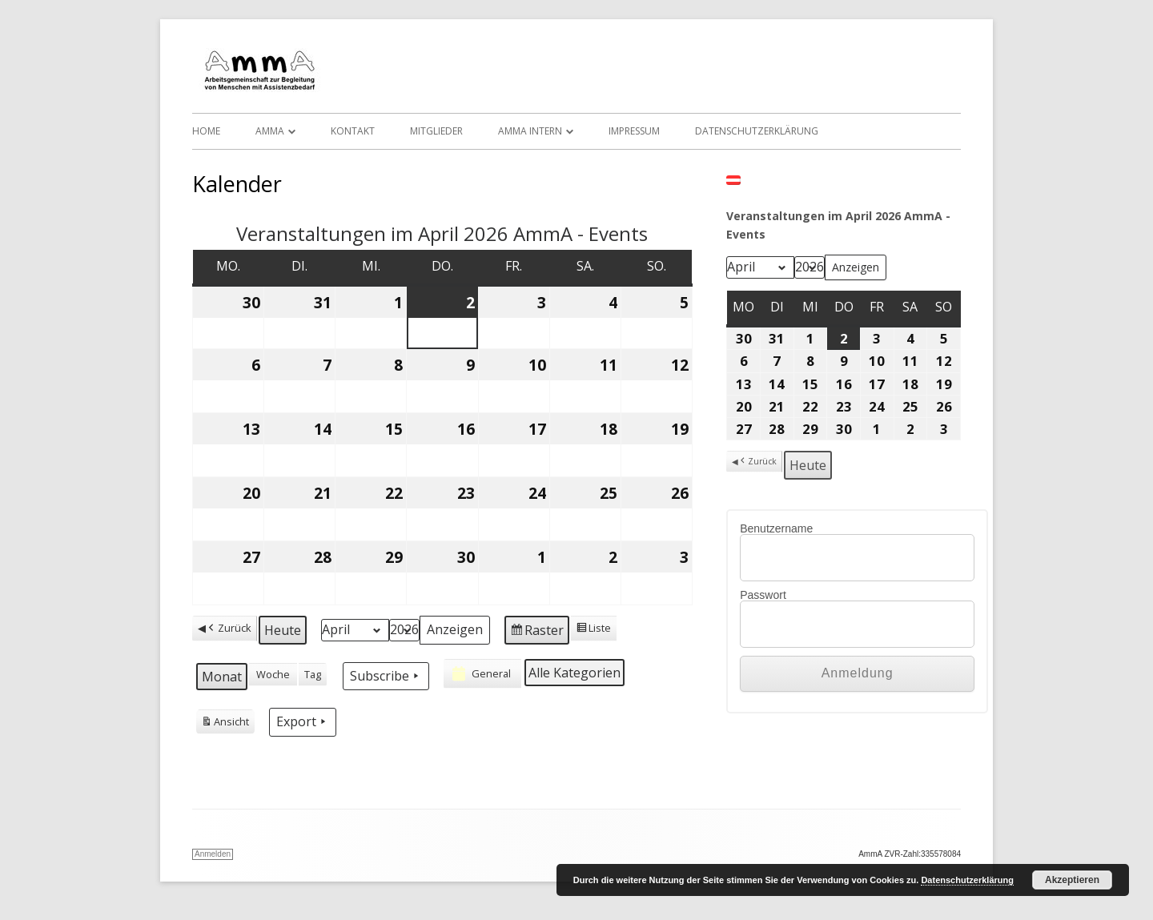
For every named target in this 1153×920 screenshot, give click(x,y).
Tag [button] (312, 674)
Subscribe (386, 675)
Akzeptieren (1072, 880)
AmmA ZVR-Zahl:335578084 (909, 854)
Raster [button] (536, 632)
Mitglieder (436, 131)
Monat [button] (222, 676)
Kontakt (353, 131)
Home (206, 131)
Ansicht (225, 723)
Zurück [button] (228, 628)
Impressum (634, 131)
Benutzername (776, 528)
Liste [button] (593, 630)
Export (302, 721)
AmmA (269, 131)
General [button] (480, 673)
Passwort (763, 595)
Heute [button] (282, 630)
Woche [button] (273, 674)
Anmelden (213, 854)
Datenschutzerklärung (756, 131)
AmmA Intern (530, 131)
